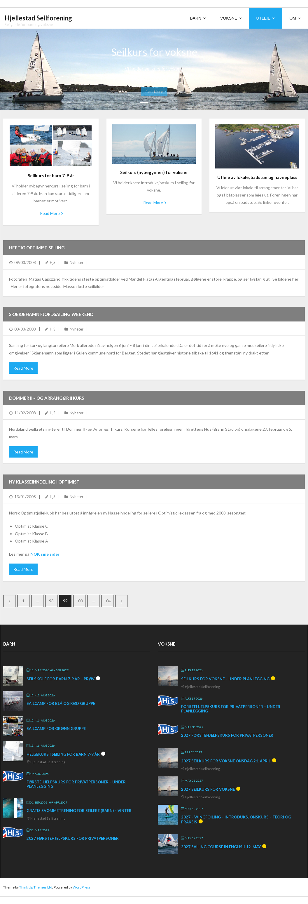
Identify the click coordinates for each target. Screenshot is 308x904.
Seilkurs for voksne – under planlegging (225, 679)
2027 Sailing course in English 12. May (221, 846)
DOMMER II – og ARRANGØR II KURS (46, 398)
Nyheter (76, 262)
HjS (52, 262)
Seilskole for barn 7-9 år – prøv (60, 679)
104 (107, 600)
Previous (9, 601)
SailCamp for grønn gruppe (56, 728)
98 (51, 600)
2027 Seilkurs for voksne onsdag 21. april (226, 761)
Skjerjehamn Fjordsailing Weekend (51, 314)
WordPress (82, 887)
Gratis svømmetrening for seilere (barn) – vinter (79, 810)
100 (79, 600)
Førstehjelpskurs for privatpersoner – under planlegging (76, 784)
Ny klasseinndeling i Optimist (44, 481)
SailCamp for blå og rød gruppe (61, 703)
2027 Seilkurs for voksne (208, 789)
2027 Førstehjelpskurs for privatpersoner (73, 838)
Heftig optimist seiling (37, 247)
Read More (50, 213)
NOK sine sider (45, 554)
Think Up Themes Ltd (35, 887)
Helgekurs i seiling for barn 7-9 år (63, 754)
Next (121, 601)
